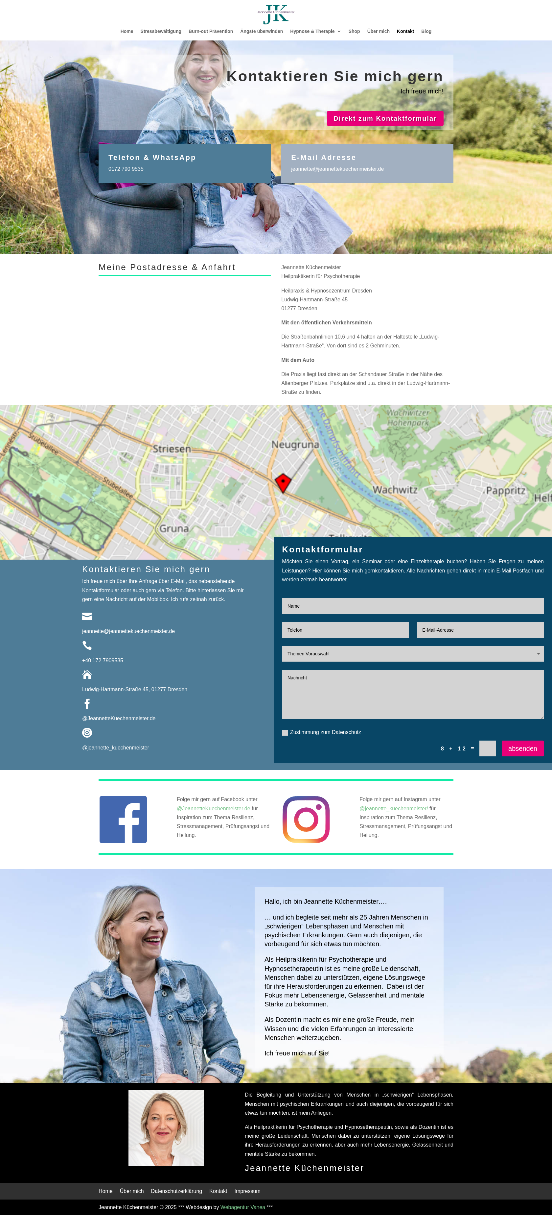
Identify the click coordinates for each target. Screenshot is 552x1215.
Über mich (378, 31)
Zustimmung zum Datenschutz (321, 732)
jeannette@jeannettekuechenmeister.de (337, 169)
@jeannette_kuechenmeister (115, 747)
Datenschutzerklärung (176, 1191)
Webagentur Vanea (242, 1207)
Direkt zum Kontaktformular (385, 118)
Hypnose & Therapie (312, 31)
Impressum (248, 1191)
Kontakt (405, 31)
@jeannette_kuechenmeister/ (393, 808)
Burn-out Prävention (211, 31)
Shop (354, 31)
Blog (426, 31)
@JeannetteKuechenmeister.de (119, 718)
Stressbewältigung (161, 31)
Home (127, 31)
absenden (522, 748)
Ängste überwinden (261, 31)
